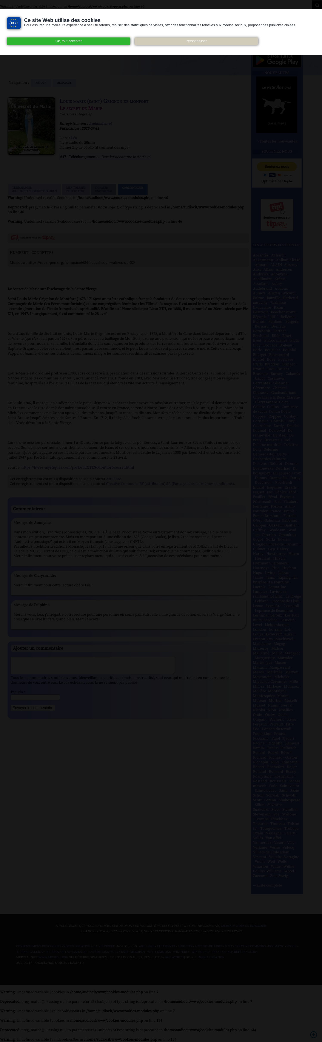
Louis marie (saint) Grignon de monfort (103, 101)
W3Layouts (174, 957)
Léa (74, 138)
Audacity (185, 946)
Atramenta (166, 946)
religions (64, 83)
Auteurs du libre (209, 946)
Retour (41, 83)
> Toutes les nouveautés (277, 141)
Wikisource (200, 952)
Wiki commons (159, 952)
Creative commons (250, 946)
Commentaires (132, 189)
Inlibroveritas (57, 952)
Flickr (22, 952)
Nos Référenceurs (242, 952)
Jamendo (79, 952)
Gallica (36, 952)
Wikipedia (181, 952)
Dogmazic (276, 946)
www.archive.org (53, 957)
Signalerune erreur (103, 189)
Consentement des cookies (38, 946)
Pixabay (219, 952)
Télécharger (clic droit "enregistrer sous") (34, 189)
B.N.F (229, 946)
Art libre (146, 946)
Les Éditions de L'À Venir (108, 952)
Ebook (291, 946)
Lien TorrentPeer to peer (76, 189)
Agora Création (211, 957)
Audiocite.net (100, 123)
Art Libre (113, 479)
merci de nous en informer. (244, 926)
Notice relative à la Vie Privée (89, 946)
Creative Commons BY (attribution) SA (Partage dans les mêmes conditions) (170, 483)
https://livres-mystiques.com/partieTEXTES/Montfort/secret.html (78, 467)
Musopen (137, 952)
